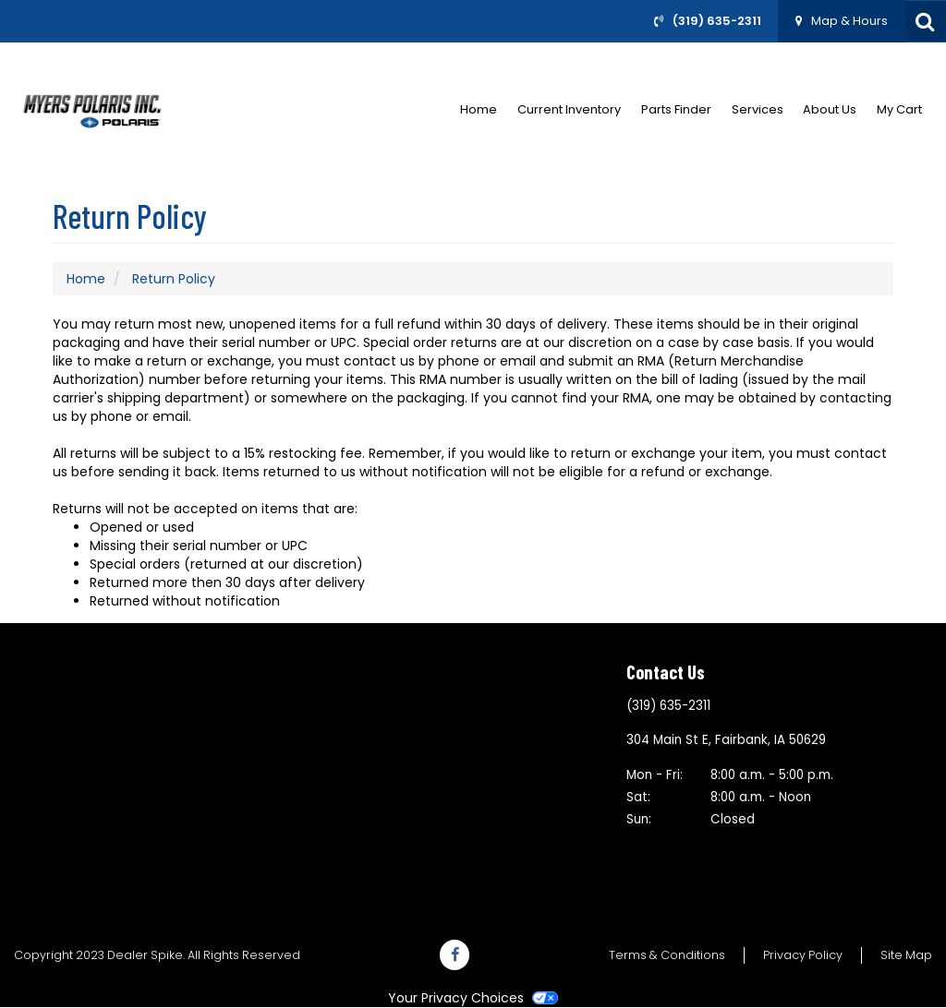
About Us (829, 109)
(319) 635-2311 (717, 21)
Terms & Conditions (667, 955)
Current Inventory (569, 109)
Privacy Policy (803, 955)
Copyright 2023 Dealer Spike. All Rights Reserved (157, 955)
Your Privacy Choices (473, 998)
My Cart (899, 109)
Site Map (906, 955)
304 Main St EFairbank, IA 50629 (726, 740)
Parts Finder (676, 109)
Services (757, 109)
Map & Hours (849, 21)
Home (478, 109)
